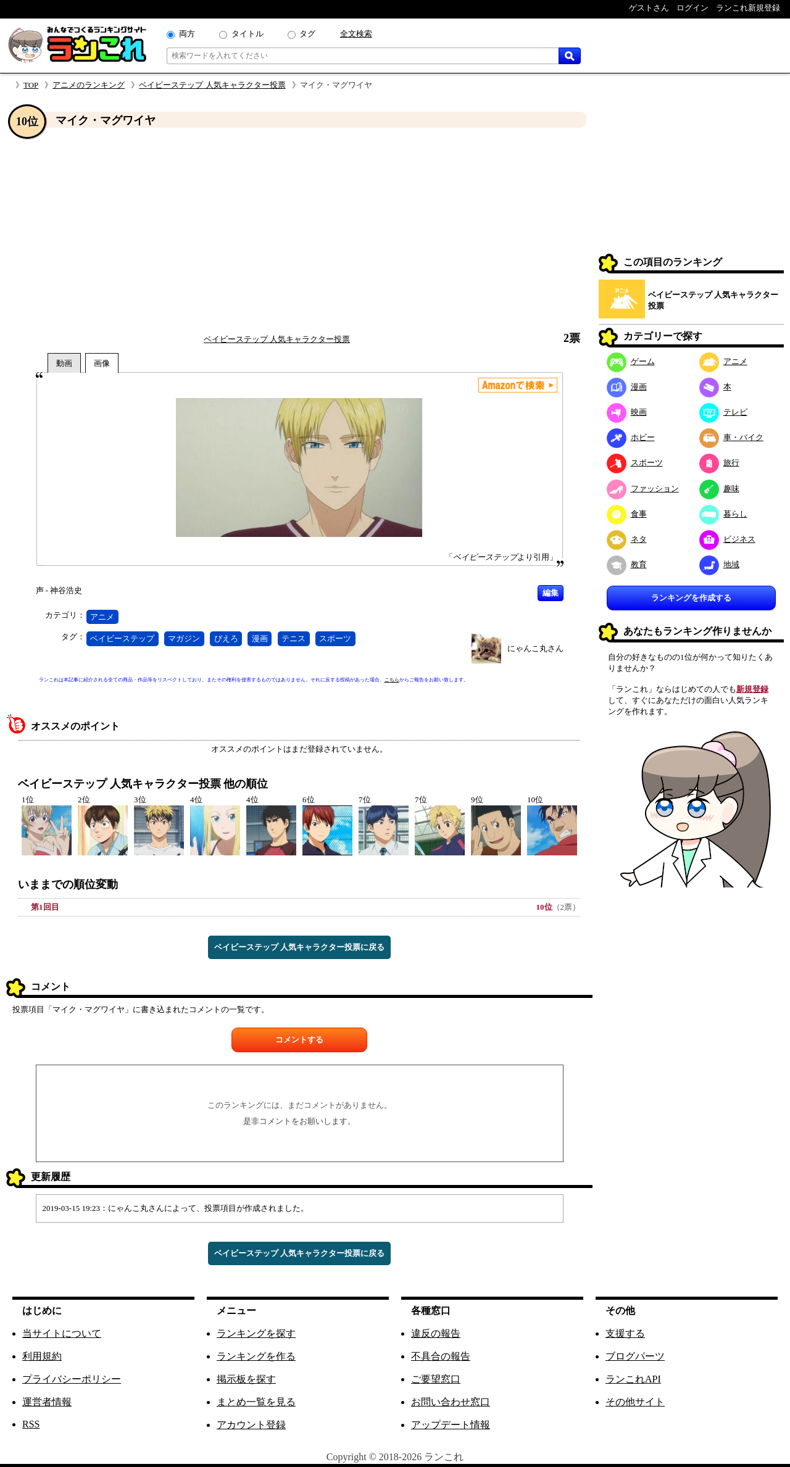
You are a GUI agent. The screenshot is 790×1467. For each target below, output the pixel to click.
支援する (625, 1333)
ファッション (643, 488)
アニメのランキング (88, 84)
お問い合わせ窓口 (450, 1402)
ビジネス (727, 539)
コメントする (299, 1039)
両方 (187, 33)
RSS (31, 1424)
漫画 (260, 638)
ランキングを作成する (691, 597)
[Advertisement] (299, 230)
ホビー (631, 437)
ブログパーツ (635, 1356)
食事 (627, 513)
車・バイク (731, 437)
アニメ (102, 616)
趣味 (719, 488)
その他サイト (635, 1402)
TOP (30, 84)
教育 (627, 564)
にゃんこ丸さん (535, 648)
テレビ (723, 412)
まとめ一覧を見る (256, 1402)
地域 (719, 564)
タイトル (247, 33)
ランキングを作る (256, 1356)
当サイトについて (61, 1333)
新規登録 (752, 689)
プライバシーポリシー (71, 1379)
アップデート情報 (450, 1424)
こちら (392, 680)
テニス (293, 638)
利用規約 (42, 1356)
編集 (551, 592)
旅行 (719, 462)
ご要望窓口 (435, 1379)
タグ (307, 33)
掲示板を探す (246, 1379)
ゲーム (631, 361)
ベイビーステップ (122, 638)
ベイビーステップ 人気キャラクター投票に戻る (299, 947)
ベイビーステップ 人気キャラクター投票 (212, 84)
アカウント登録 (251, 1424)
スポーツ (335, 638)
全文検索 (356, 33)
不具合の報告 (440, 1356)
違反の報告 (435, 1333)
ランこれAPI (633, 1379)
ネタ (627, 539)
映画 (627, 412)
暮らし (723, 513)
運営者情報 (47, 1402)
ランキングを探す (256, 1333)
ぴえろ (226, 638)
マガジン (184, 638)
